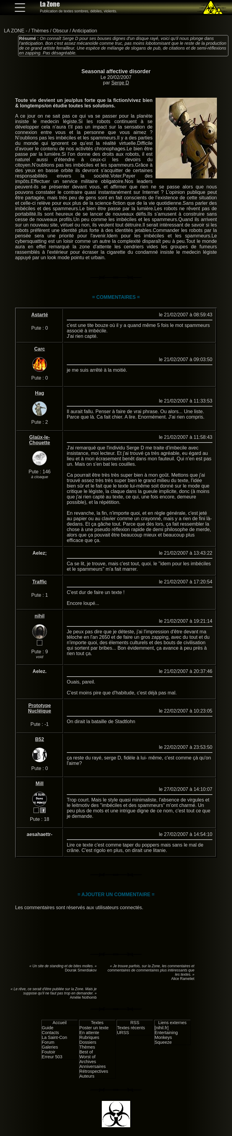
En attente (89, 1032)
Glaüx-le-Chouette (39, 440)
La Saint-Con (54, 1037)
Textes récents (131, 1027)
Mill (40, 783)
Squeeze (163, 1042)
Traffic (39, 581)
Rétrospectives (93, 1071)
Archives (87, 1061)
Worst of (87, 1056)
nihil (40, 616)
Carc (39, 348)
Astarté (39, 314)
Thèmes (40, 30)
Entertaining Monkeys (166, 1035)
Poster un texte (94, 1027)
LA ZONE (14, 30)
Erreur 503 (52, 1056)
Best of (86, 1051)
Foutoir (48, 1051)
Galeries (50, 1047)
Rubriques (89, 1037)
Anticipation (84, 30)
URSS (123, 1032)
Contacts (50, 1032)
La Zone (50, 4)
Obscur (61, 30)
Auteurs (87, 1076)
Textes (97, 1022)
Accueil (59, 1022)
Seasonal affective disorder (116, 71)
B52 (39, 739)
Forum (48, 1042)
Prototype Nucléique (39, 708)
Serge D (120, 82)
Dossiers (87, 1042)
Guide (47, 1027)
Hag (39, 393)
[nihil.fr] (162, 1027)
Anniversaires (92, 1066)
